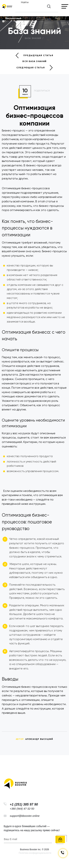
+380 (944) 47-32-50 (22, 808)
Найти (25, 2)
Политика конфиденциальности (35, 853)
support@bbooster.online (25, 815)
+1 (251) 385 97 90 (24, 804)
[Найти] (37, 8)
